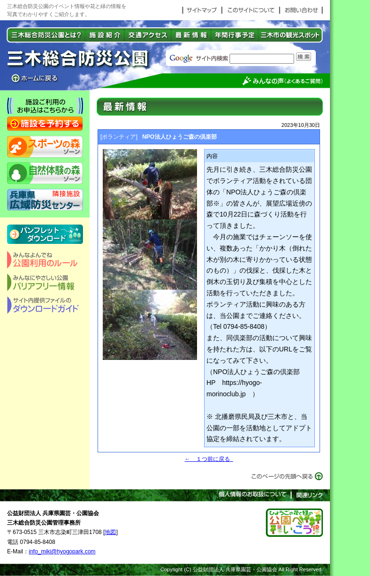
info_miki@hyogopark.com (62, 551)
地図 (110, 532)
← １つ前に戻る (209, 459)
